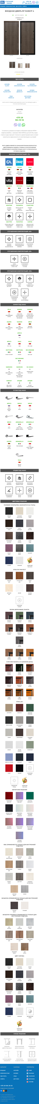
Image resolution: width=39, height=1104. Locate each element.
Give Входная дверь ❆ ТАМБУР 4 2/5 (18, 74)
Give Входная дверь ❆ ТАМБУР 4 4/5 (20, 74)
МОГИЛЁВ (16, 1070)
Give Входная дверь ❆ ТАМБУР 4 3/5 (19, 74)
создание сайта (4, 1101)
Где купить (19, 6)
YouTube (30, 1081)
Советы (24, 6)
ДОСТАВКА (16, 1079)
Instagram (31, 1079)
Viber (29, 1070)
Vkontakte (31, 1076)
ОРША (15, 1076)
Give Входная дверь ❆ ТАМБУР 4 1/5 (17, 74)
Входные (2, 6)
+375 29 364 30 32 (6, 1085)
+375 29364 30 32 (28, 2)
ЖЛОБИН (16, 1073)
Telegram (30, 1073)
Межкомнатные (10, 6)
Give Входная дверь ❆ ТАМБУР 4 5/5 (22, 74)
